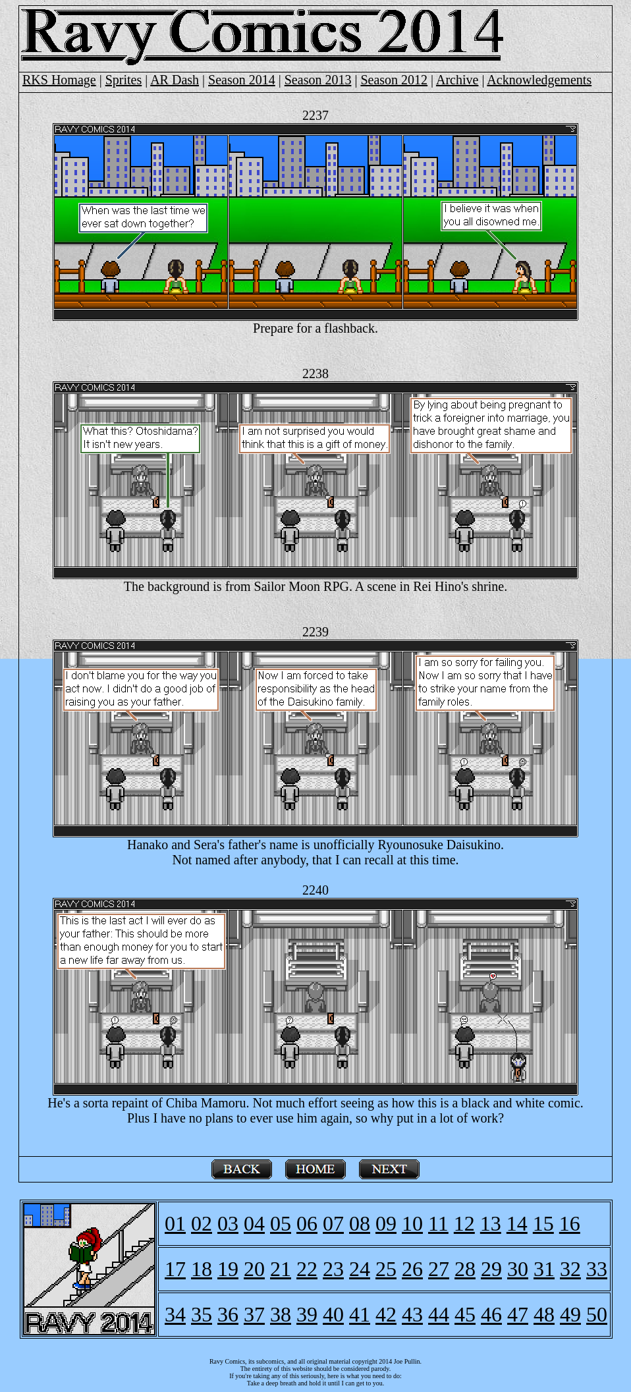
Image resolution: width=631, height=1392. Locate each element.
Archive (457, 79)
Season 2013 (318, 79)
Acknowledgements (539, 79)
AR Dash (174, 79)
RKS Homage (59, 79)
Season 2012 (393, 79)
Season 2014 (241, 79)
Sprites (123, 79)
